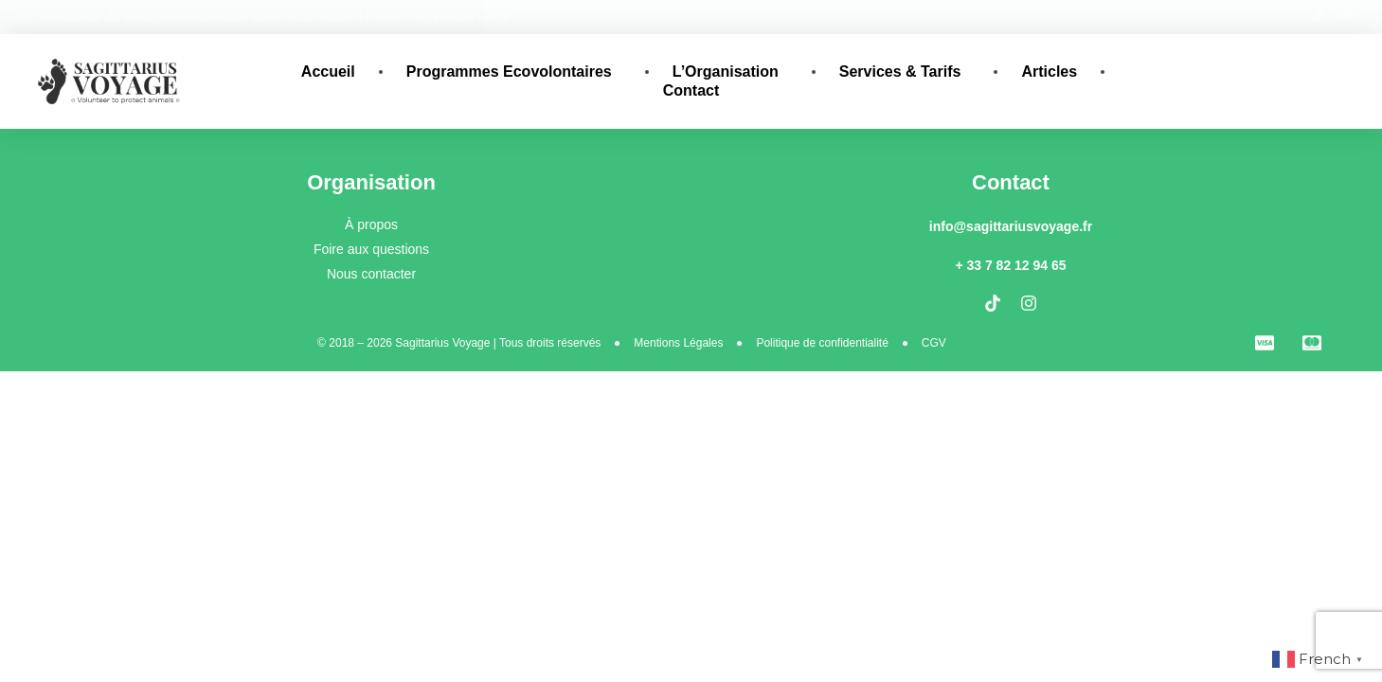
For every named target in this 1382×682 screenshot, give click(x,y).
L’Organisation (730, 72)
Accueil (328, 71)
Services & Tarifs (905, 72)
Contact (691, 90)
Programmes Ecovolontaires (513, 72)
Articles (1049, 71)
